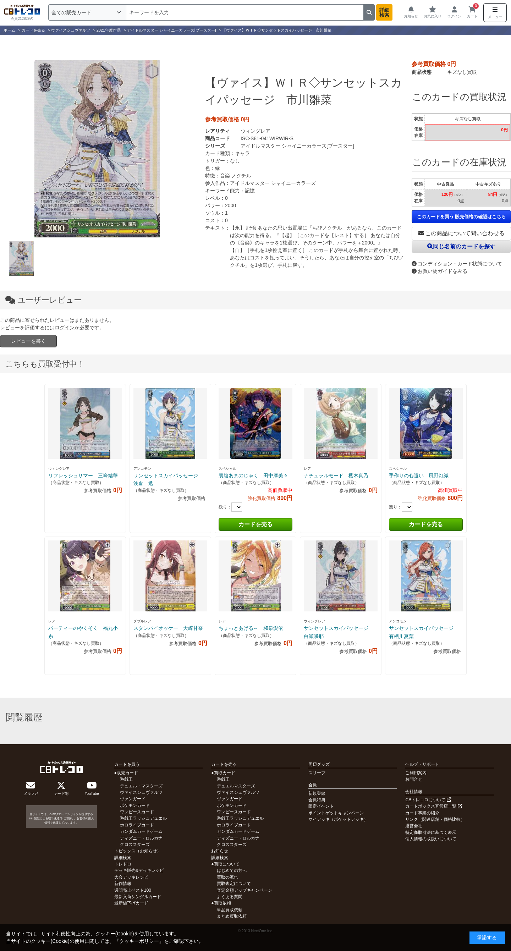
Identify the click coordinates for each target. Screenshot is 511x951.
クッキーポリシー (139, 941)
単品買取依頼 (229, 909)
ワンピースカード (137, 811)
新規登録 (316, 793)
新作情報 (122, 883)
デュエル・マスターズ (141, 786)
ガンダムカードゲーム (141, 831)
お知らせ (219, 850)
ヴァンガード (132, 798)
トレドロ (122, 864)
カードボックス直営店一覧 (433, 806)
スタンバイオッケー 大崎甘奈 (168, 628)
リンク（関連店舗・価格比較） (435, 819)
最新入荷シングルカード (137, 896)
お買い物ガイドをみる (439, 271)
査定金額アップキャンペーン (244, 890)
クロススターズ (135, 844)
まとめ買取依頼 (232, 916)
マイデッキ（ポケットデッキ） (338, 819)
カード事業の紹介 (422, 812)
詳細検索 (384, 12)
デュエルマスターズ (236, 786)
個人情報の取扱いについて (430, 838)
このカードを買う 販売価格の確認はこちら (461, 216)
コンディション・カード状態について (457, 263)
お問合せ (413, 779)
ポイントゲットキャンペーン (336, 812)
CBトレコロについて (428, 799)
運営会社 (413, 825)
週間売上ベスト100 (132, 890)
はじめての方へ (232, 870)
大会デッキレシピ (131, 877)
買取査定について (234, 883)
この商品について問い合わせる (461, 233)
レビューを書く (28, 341)
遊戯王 (126, 779)
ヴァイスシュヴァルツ (141, 792)
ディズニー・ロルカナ (141, 838)
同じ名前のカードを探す (461, 246)
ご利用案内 (416, 772)
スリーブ (316, 772)
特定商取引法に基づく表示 (430, 832)
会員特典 (316, 799)
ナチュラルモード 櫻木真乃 (336, 475)
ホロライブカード (137, 825)
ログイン (65, 327)
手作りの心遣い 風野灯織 (419, 475)
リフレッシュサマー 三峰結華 (83, 475)
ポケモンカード (135, 805)
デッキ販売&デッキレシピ (139, 870)
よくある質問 (229, 896)
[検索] (245, 12)
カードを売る (255, 524)
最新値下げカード (131, 903)
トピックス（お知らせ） (137, 850)
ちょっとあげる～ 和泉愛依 (251, 628)
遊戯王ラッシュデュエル (143, 818)
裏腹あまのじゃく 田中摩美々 (253, 475)
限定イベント (321, 806)
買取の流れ (227, 877)
